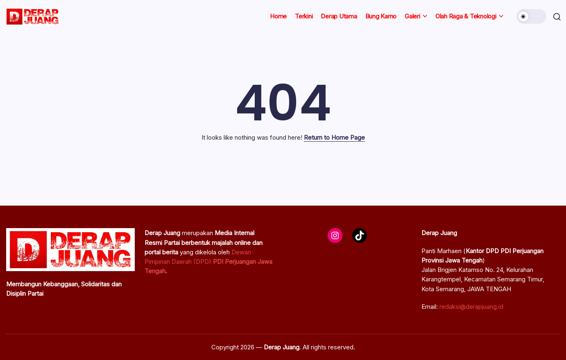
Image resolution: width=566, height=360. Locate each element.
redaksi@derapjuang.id (471, 306)
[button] (530, 16)
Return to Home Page (334, 137)
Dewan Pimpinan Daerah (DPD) (208, 261)
